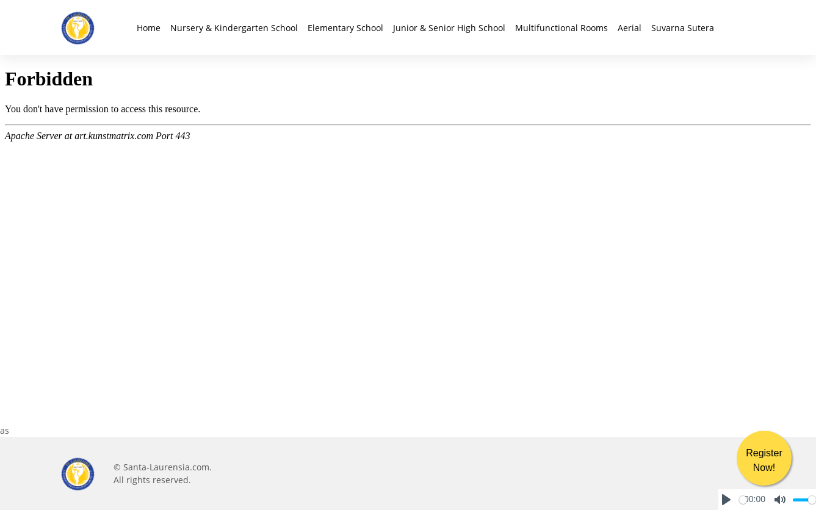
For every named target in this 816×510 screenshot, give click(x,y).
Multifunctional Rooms (561, 28)
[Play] (726, 499)
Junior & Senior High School (449, 28)
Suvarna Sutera (682, 28)
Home (149, 28)
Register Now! (764, 460)
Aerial (629, 28)
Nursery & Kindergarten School (234, 28)
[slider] (743, 500)
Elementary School (345, 28)
